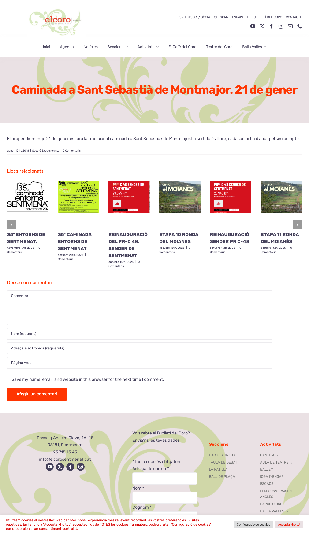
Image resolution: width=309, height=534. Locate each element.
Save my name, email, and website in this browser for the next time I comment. (88, 379)
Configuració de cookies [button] (253, 524)
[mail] (290, 26)
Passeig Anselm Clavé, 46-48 (65, 437)
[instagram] (281, 26)
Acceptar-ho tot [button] (289, 524)
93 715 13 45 (65, 452)
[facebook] (271, 26)
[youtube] (252, 26)
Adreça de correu (150, 468)
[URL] (139, 363)
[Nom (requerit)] (139, 334)
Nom (138, 488)
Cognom (142, 507)
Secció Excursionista (46, 150)
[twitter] (262, 26)
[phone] (299, 26)
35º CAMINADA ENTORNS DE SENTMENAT (74, 241)
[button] (11, 224)
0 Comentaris (72, 150)
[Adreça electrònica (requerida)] (139, 348)
